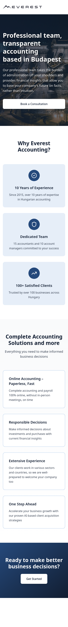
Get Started (34, 579)
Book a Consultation (34, 104)
